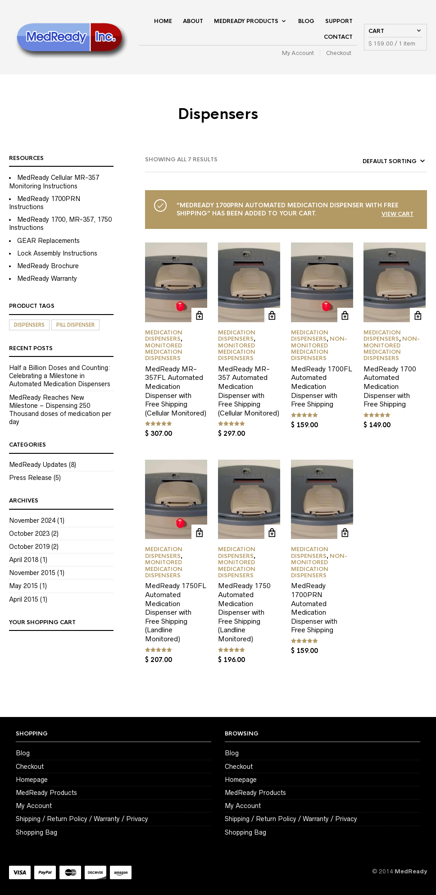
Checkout (338, 53)
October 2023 (29, 533)
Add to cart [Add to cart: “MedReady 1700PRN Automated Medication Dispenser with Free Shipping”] (345, 532)
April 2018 (23, 559)
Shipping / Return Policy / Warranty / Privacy (82, 818)
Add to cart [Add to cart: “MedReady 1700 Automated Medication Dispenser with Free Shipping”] (418, 316)
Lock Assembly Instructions (57, 253)
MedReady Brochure (48, 265)
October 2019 (29, 546)
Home (163, 21)
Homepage (32, 779)
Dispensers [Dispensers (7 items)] (29, 325)
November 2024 (32, 520)
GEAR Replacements (48, 240)
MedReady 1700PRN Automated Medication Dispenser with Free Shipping (314, 608)
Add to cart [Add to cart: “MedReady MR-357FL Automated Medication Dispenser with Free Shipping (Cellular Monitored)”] (199, 316)
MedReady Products (246, 21)
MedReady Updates (38, 464)
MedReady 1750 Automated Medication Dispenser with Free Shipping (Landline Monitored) (244, 612)
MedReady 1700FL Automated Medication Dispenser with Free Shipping (321, 386)
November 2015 (32, 572)
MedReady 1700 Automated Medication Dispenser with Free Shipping (389, 386)
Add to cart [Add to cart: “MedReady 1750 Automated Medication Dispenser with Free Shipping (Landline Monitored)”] (272, 532)
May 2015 (23, 585)
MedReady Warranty (47, 278)
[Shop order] (377, 161)
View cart (397, 213)
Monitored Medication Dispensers (163, 352)
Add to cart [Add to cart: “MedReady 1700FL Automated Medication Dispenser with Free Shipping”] (345, 316)
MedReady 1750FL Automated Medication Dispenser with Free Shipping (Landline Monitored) (175, 612)
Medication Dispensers (163, 335)
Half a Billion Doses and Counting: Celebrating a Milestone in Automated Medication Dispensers (59, 376)
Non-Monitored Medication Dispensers (319, 348)
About (193, 21)
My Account (298, 53)
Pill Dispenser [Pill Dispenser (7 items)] (75, 325)
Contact (338, 37)
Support (339, 21)
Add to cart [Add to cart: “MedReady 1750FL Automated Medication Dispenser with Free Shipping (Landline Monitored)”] (199, 532)
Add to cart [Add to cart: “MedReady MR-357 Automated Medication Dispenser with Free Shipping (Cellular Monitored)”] (272, 316)
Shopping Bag (36, 832)
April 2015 (23, 599)
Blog (306, 21)
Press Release (30, 477)
